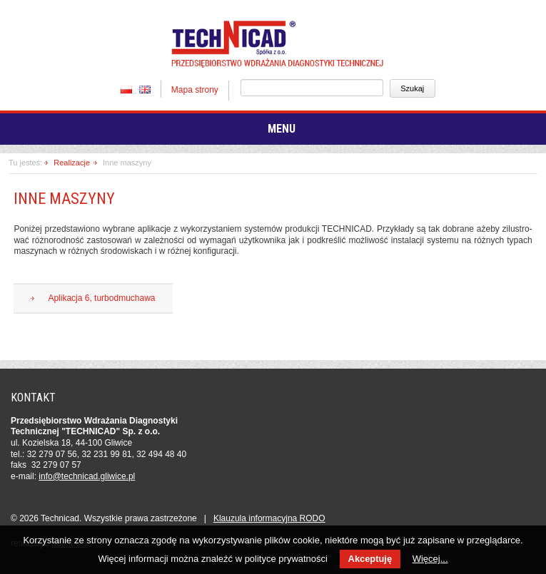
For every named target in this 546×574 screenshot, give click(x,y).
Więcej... (430, 558)
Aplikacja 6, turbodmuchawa (101, 298)
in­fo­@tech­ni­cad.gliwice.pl (87, 476)
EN (145, 89)
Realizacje (72, 162)
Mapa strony (194, 90)
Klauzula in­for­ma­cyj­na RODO (269, 518)
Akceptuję (370, 558)
